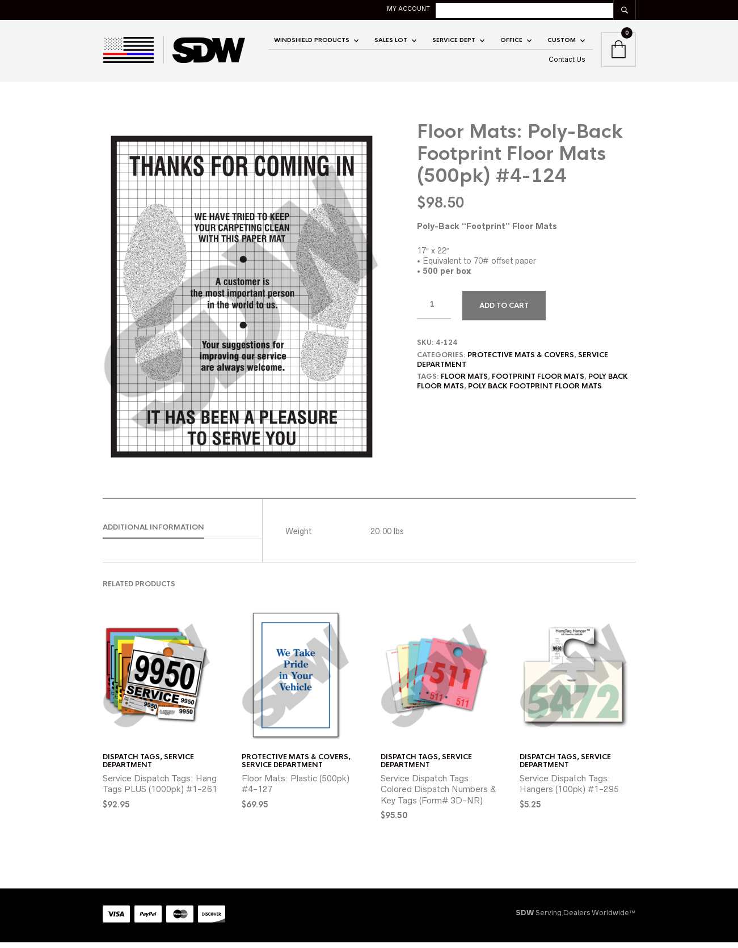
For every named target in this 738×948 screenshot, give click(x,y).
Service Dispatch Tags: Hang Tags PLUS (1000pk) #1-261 (160, 789)
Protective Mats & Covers (520, 360)
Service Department (148, 766)
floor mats (464, 382)
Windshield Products (311, 42)
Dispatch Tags (131, 762)
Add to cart (504, 311)
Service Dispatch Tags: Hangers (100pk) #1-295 (569, 789)
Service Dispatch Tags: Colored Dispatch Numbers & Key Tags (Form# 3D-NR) (438, 795)
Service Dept (453, 42)
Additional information (153, 533)
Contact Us (567, 62)
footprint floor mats (538, 382)
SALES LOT (390, 42)
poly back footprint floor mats (535, 392)
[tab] (182, 533)
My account (491, 8)
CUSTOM (561, 42)
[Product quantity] (434, 311)
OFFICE (511, 42)
